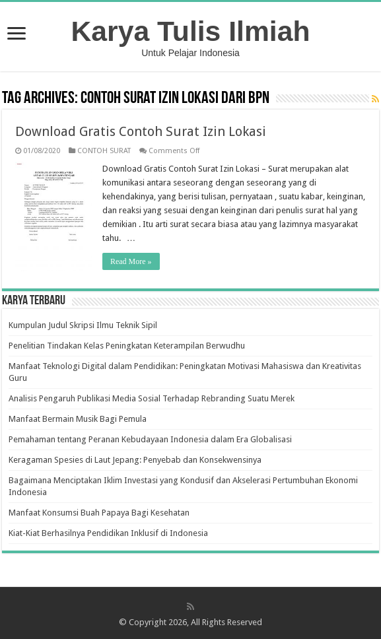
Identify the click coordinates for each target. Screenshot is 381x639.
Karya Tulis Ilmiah (190, 31)
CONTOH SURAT (104, 151)
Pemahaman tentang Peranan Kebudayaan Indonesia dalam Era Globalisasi (150, 439)
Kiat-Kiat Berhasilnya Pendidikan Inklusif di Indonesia (108, 533)
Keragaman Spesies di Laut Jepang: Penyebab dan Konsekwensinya (135, 460)
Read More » (131, 261)
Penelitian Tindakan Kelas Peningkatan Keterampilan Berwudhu (127, 346)
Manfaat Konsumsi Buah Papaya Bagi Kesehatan (99, 513)
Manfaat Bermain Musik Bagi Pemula (78, 419)
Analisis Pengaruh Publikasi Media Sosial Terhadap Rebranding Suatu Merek (151, 398)
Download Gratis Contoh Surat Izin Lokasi (140, 131)
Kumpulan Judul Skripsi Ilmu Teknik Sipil (83, 325)
